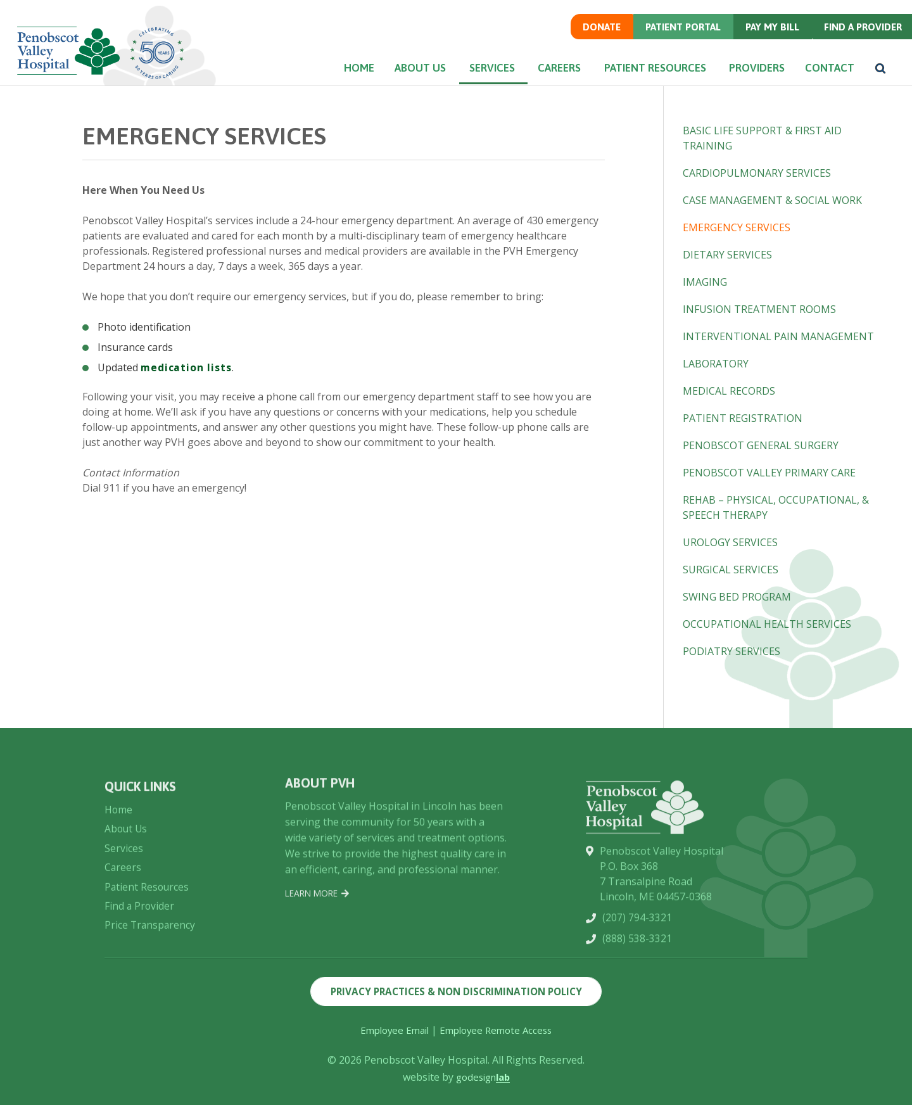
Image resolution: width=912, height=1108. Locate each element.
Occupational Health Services (767, 624)
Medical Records (729, 391)
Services (467, 80)
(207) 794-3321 (637, 984)
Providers (744, 80)
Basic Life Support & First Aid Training (762, 138)
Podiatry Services (731, 651)
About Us (390, 80)
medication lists (187, 367)
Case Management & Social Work (772, 200)
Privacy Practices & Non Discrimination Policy (456, 993)
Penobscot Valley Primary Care (769, 473)
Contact (824, 80)
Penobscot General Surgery (761, 445)
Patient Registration (742, 418)
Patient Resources (639, 80)
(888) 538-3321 (637, 1005)
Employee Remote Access (498, 1033)
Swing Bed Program (737, 597)
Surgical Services (730, 569)
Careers (539, 80)
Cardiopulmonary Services (757, 173)
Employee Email (391, 1033)
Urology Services (730, 542)
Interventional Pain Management (778, 336)
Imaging (705, 282)
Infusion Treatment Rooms (759, 309)
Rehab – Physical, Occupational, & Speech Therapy (776, 507)
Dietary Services (727, 255)
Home (321, 80)
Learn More (319, 942)
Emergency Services (736, 227)
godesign (483, 1080)
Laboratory (716, 364)
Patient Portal (676, 38)
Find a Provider (859, 38)
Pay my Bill (768, 38)
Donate (592, 38)
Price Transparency (150, 990)
